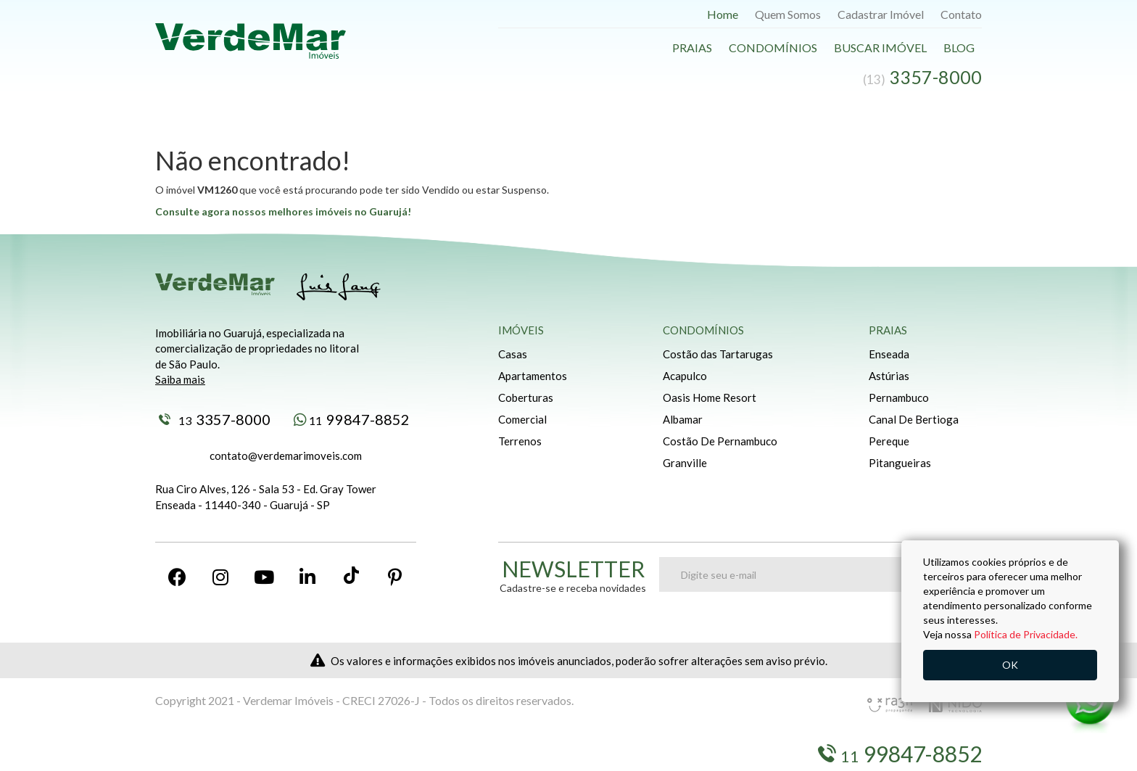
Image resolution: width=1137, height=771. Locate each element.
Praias (692, 47)
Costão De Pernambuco (720, 441)
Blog (959, 47)
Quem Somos (788, 14)
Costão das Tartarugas (718, 353)
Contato (961, 14)
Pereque (889, 441)
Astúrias (889, 375)
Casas (512, 353)
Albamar (683, 419)
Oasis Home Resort (709, 397)
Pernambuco (899, 397)
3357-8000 (214, 419)
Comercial (522, 419)
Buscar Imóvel (880, 47)
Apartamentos (532, 375)
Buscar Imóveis (242, 754)
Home (722, 14)
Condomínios (773, 47)
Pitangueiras (900, 462)
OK (1010, 665)
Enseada (889, 353)
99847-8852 (352, 419)
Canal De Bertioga (914, 419)
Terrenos (520, 441)
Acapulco (685, 375)
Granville (685, 462)
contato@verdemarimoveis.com (286, 455)
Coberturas (525, 397)
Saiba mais (180, 379)
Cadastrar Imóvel (881, 14)
